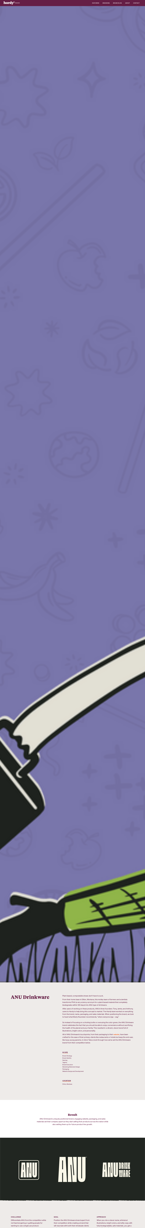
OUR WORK (95, 3)
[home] (12, 3)
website (116, 1034)
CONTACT (136, 3)
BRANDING (106, 3)
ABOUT (127, 3)
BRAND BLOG (117, 3)
